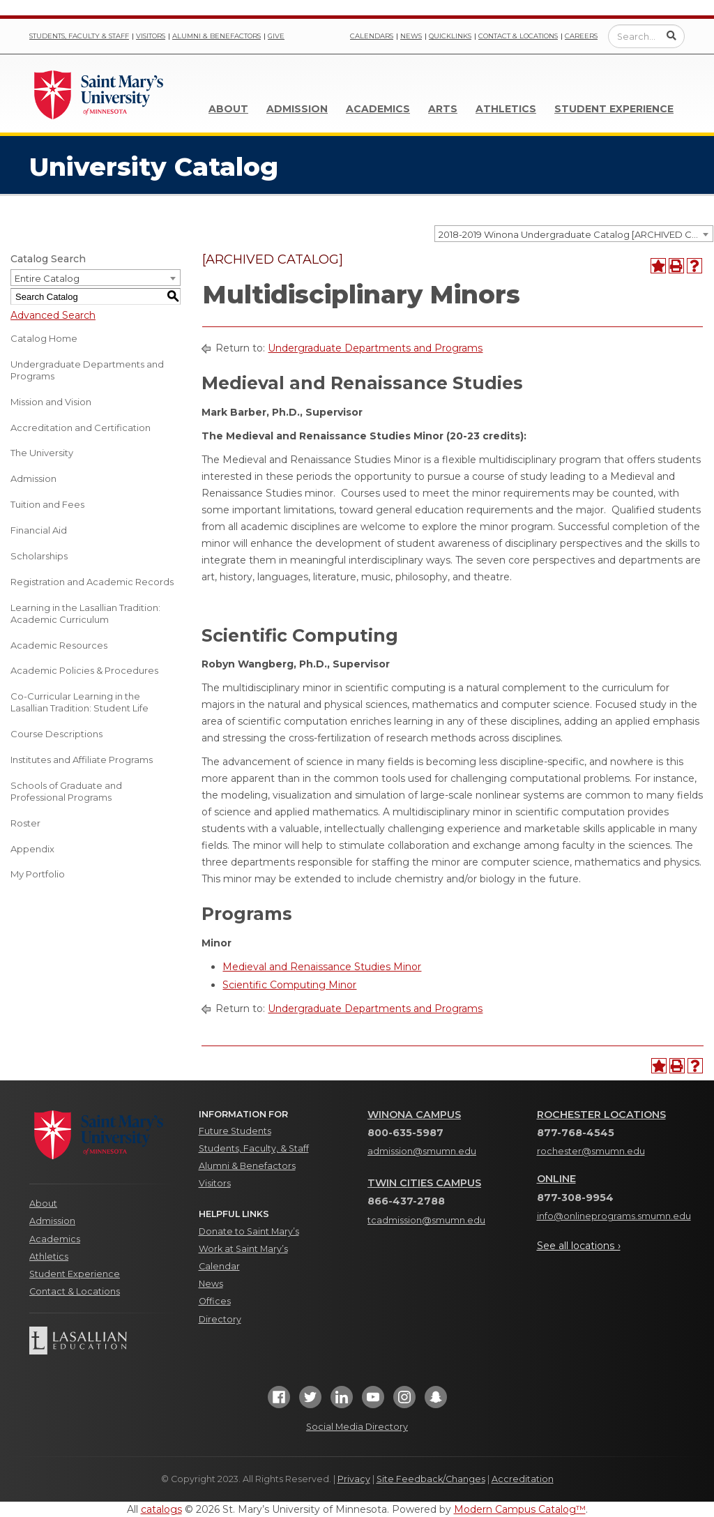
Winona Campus (414, 1114)
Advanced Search (53, 315)
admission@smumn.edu (421, 1151)
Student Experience (614, 109)
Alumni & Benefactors (216, 36)
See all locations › (579, 1245)
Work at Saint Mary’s (243, 1249)
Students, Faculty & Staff (79, 36)
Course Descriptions (56, 733)
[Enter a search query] (646, 36)
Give (276, 36)
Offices (215, 1301)
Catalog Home (43, 338)
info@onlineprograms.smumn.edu (614, 1216)
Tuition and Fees (47, 504)
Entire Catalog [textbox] (47, 278)
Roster (25, 823)
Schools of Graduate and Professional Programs (66, 791)
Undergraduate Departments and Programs (87, 370)
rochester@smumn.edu (591, 1151)
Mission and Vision (50, 401)
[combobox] (573, 233)
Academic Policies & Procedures (84, 670)
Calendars (371, 36)
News (411, 36)
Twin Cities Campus (424, 1183)
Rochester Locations (601, 1114)
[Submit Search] (671, 35)
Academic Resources (58, 645)
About (228, 109)
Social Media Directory (357, 1426)
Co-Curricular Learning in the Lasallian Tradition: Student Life (79, 702)
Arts (442, 109)
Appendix (32, 848)
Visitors (150, 36)
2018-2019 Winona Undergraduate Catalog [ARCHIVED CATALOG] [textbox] (576, 234)
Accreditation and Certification (80, 427)
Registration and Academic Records (92, 581)
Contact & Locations (518, 36)
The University (41, 452)
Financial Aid (38, 530)
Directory (220, 1319)
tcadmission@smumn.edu (426, 1220)
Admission (297, 109)
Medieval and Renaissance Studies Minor (321, 966)
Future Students (235, 1131)
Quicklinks (450, 36)
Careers (581, 36)
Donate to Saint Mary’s (249, 1231)
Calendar (219, 1266)
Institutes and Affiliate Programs (81, 759)
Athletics (506, 109)
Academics (378, 109)
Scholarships (39, 555)
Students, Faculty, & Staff (254, 1148)
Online (556, 1178)
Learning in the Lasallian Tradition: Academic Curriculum (85, 613)
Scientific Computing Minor (289, 985)
